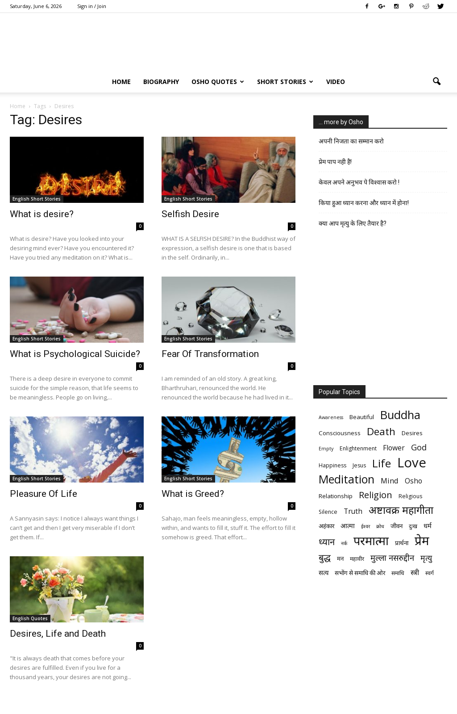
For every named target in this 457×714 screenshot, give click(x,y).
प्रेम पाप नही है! (335, 161)
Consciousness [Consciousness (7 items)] (340, 433)
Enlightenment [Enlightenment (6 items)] (358, 448)
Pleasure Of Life (43, 493)
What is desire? (42, 214)
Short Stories (285, 81)
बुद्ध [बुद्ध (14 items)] (325, 557)
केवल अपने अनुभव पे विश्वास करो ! (359, 182)
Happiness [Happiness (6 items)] (332, 465)
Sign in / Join (91, 6)
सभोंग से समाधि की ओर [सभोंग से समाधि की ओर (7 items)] (360, 573)
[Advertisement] (380, 309)
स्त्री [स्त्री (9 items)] (415, 572)
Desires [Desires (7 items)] (412, 433)
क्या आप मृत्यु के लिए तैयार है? (352, 223)
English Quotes (30, 618)
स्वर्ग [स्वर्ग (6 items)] (429, 573)
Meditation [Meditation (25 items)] (346, 479)
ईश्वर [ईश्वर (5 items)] (365, 526)
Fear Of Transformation (210, 354)
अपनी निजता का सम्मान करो (351, 141)
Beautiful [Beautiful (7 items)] (361, 417)
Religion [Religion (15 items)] (375, 495)
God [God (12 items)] (419, 447)
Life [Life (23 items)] (381, 463)
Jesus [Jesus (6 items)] (359, 465)
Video (335, 81)
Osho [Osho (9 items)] (413, 481)
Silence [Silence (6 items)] (328, 512)
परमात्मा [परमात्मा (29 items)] (371, 540)
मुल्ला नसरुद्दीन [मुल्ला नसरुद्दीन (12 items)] (392, 557)
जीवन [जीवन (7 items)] (397, 526)
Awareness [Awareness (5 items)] (331, 417)
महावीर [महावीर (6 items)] (357, 559)
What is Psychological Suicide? (75, 354)
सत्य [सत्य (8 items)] (323, 572)
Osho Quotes (217, 81)
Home (121, 81)
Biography (161, 81)
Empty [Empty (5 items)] (326, 448)
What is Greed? (193, 493)
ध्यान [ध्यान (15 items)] (327, 541)
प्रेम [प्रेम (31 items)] (422, 540)
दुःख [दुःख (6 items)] (413, 526)
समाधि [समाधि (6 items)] (397, 573)
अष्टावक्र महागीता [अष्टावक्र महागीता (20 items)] (401, 510)
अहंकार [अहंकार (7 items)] (326, 526)
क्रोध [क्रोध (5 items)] (380, 526)
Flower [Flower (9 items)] (394, 448)
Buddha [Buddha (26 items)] (400, 415)
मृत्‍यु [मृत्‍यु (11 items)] (426, 558)
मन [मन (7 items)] (340, 558)
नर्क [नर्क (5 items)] (344, 543)
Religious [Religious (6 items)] (410, 496)
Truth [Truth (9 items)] (353, 511)
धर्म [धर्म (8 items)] (428, 525)
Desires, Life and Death (58, 633)
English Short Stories (36, 199)
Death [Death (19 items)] (381, 431)
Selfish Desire (190, 214)
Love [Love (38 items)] (411, 462)
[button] (436, 81)
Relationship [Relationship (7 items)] (336, 496)
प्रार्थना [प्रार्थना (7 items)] (401, 543)
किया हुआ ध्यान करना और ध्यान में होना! (364, 202)
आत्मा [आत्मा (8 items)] (348, 525)
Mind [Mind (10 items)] (390, 480)
